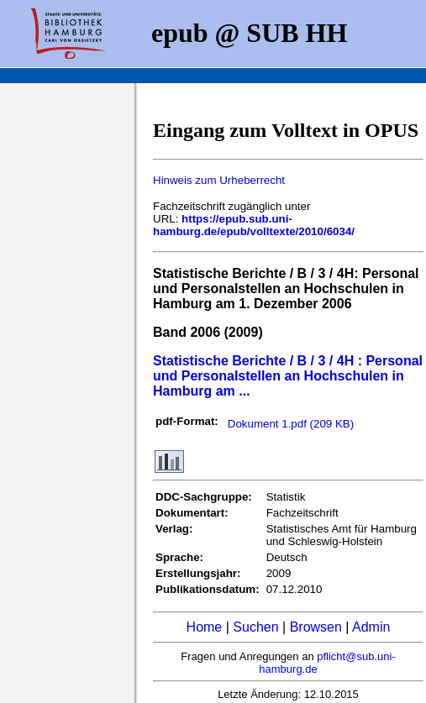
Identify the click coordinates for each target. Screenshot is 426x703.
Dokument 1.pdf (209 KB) (291, 423)
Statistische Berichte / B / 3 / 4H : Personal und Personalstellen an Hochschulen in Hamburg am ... (288, 376)
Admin (371, 627)
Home (205, 627)
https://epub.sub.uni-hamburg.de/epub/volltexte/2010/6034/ (254, 225)
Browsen (316, 627)
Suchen (255, 627)
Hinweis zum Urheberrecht (219, 180)
